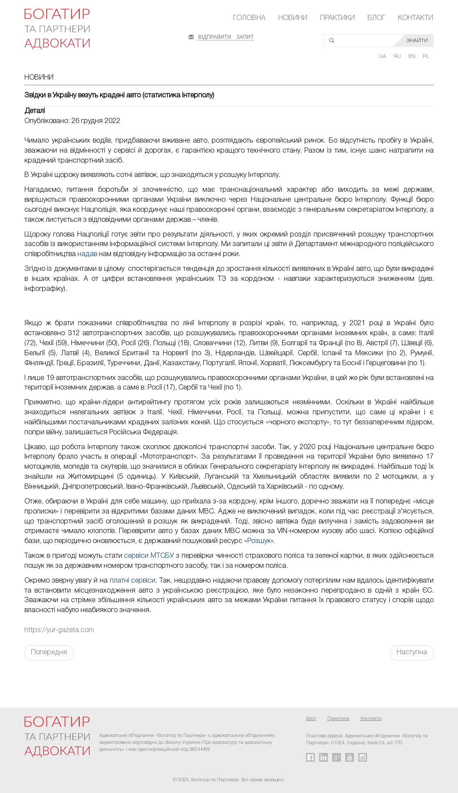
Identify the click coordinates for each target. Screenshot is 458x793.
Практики (337, 18)
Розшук (259, 541)
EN (412, 56)
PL (426, 56)
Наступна (412, 653)
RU (398, 56)
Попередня (49, 653)
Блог (376, 18)
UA (383, 56)
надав (88, 254)
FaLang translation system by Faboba (27, 675)
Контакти (415, 18)
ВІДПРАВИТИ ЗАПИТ (226, 36)
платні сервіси (133, 581)
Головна (249, 18)
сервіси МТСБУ (149, 556)
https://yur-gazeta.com (59, 630)
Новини (292, 18)
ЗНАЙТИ (417, 40)
